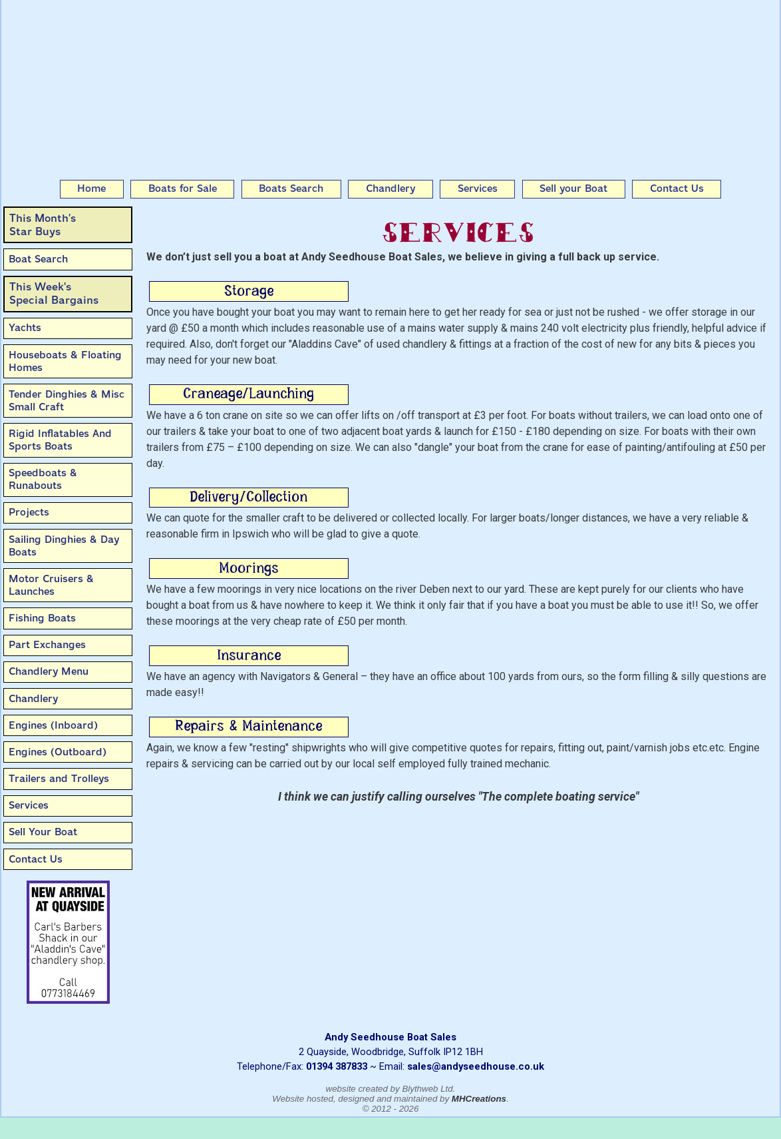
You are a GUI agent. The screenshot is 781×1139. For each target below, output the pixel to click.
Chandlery (390, 188)
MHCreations (479, 1099)
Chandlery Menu (48, 671)
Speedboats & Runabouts (43, 479)
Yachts (25, 328)
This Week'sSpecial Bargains (53, 293)
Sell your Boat (573, 188)
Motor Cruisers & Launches (51, 585)
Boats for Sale (182, 188)
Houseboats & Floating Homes (65, 361)
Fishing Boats (42, 618)
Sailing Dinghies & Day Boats (64, 546)
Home (91, 188)
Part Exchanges (47, 645)
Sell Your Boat (43, 832)
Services (478, 188)
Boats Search (291, 188)
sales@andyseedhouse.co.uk (475, 1066)
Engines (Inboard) (53, 725)
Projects (29, 512)
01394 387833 (336, 1066)
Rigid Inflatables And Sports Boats (60, 440)
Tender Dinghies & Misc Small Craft (66, 400)
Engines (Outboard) (57, 752)
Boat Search (38, 259)
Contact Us (677, 188)
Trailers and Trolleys (59, 779)
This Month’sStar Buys (42, 225)
